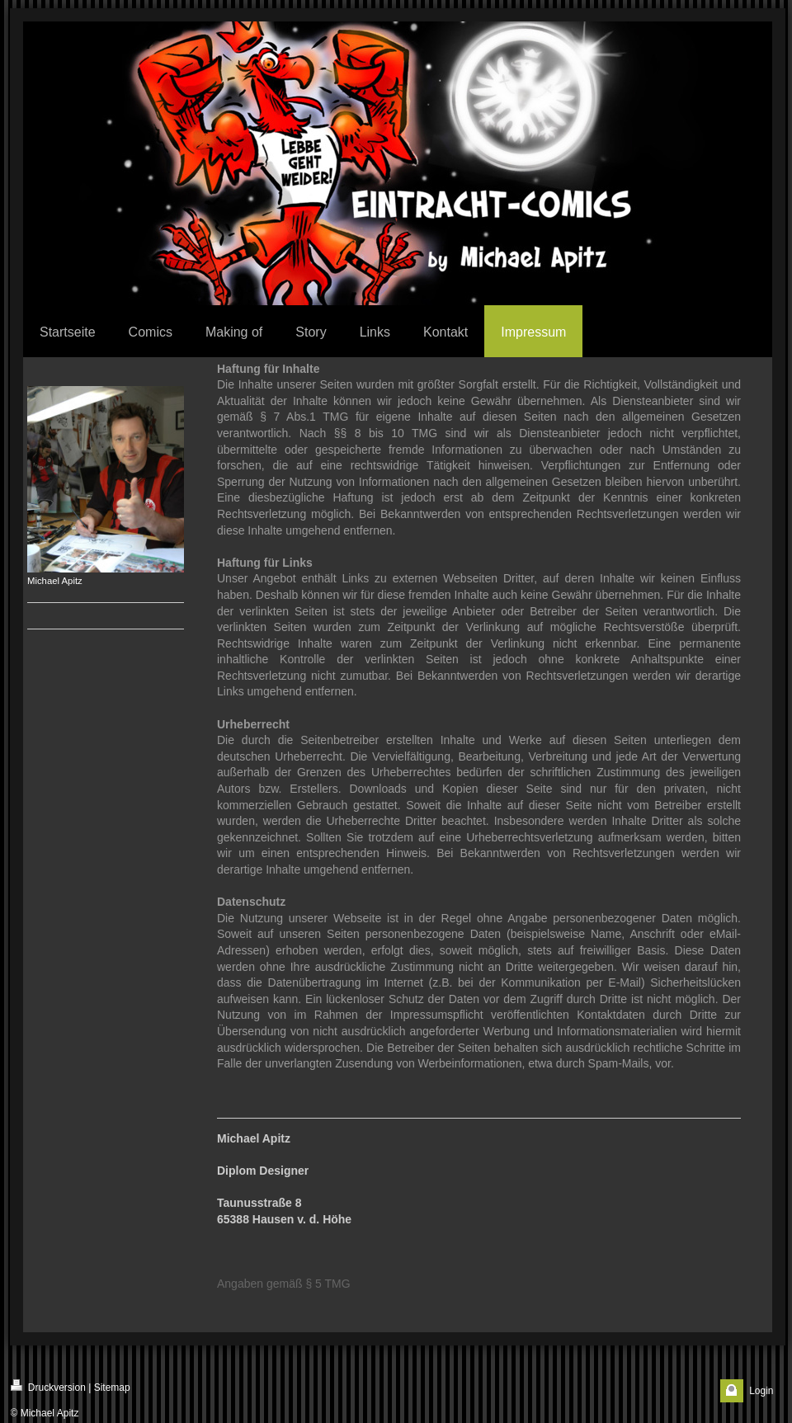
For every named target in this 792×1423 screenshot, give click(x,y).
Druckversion (48, 1386)
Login (761, 1391)
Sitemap (112, 1387)
